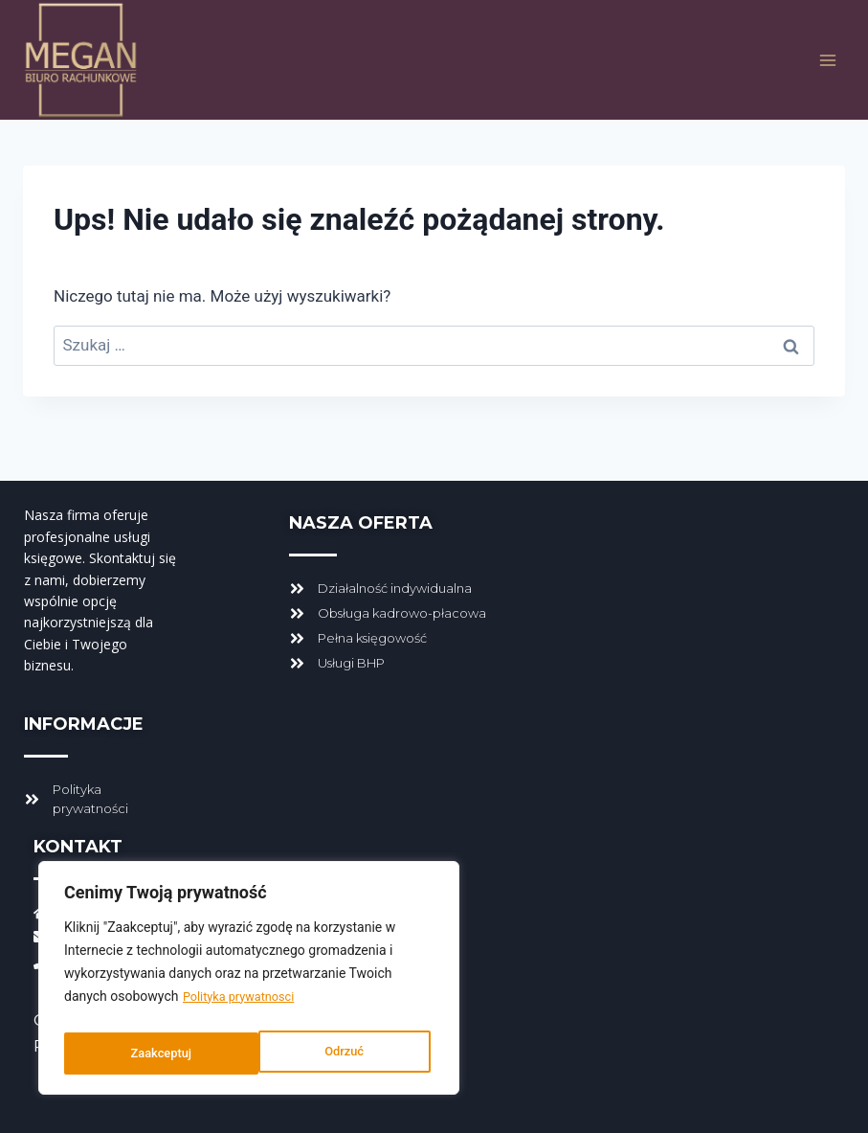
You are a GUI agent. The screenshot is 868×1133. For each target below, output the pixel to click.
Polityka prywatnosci (244, 1005)
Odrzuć (148, 1053)
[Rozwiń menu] (827, 60)
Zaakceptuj (337, 1053)
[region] (248, 983)
